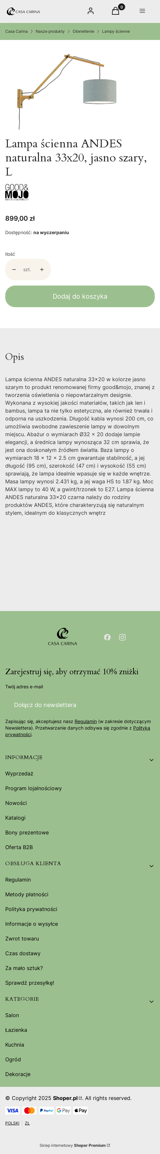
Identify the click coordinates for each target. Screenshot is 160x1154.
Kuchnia (14, 1044)
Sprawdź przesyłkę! (29, 982)
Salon (12, 1015)
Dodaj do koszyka (80, 296)
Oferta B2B (19, 847)
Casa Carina (16, 31)
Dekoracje (17, 1074)
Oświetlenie (83, 31)
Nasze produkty (50, 31)
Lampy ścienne (116, 31)
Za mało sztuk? (24, 968)
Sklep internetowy (73, 1145)
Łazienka (16, 1030)
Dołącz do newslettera (45, 704)
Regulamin (86, 721)
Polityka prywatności (31, 909)
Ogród (13, 1059)
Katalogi (15, 817)
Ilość (10, 254)
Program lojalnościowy (33, 788)
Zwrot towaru (22, 938)
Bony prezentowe (27, 832)
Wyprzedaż (19, 773)
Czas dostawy (23, 953)
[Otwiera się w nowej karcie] (107, 637)
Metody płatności (26, 894)
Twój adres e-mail (24, 686)
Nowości (16, 803)
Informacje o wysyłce (31, 924)
